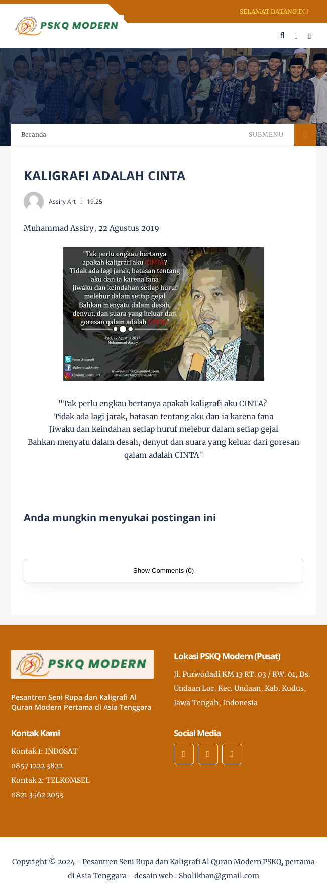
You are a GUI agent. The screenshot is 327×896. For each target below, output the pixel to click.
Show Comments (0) (163, 570)
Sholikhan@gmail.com (219, 875)
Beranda (33, 134)
